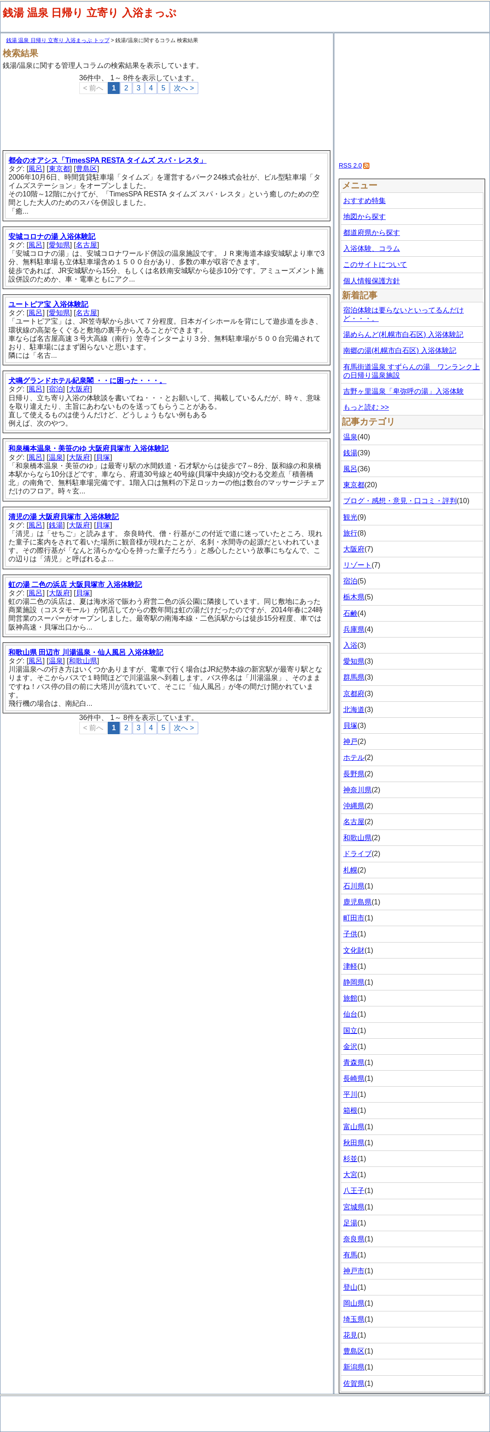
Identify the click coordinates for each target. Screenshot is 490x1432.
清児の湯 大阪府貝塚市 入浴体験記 (63, 516)
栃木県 (354, 597)
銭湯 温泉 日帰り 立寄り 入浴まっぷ (89, 13)
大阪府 (79, 389)
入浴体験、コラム (371, 248)
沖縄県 (354, 806)
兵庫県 (354, 629)
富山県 (354, 1127)
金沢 (350, 1046)
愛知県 (59, 245)
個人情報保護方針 (371, 281)
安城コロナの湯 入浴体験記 (51, 236)
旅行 (350, 533)
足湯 (350, 1223)
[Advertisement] (168, 118)
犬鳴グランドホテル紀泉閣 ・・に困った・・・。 (87, 380)
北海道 (354, 709)
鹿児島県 (357, 902)
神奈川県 (357, 790)
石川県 (354, 886)
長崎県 (354, 1078)
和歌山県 (83, 661)
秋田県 (354, 1142)
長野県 (354, 774)
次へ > (184, 88)
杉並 (350, 1158)
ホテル (354, 757)
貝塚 (103, 457)
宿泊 (56, 389)
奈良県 (354, 1239)
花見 (350, 1335)
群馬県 (354, 677)
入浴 (350, 645)
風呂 (35, 168)
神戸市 (354, 1271)
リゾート (357, 565)
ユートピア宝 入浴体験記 (48, 304)
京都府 (354, 693)
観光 (350, 517)
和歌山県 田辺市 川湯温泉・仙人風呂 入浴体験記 (85, 652)
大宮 (350, 1174)
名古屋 (86, 245)
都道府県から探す (371, 232)
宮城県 (354, 1207)
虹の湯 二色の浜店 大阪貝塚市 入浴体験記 (75, 584)
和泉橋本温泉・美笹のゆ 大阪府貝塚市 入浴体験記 (88, 448)
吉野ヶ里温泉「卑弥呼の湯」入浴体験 (403, 391)
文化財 (354, 950)
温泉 (56, 457)
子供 (350, 934)
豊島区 (86, 168)
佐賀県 (354, 1383)
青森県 (354, 1062)
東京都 (59, 168)
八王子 (354, 1190)
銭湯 (56, 525)
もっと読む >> (366, 407)
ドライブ (357, 853)
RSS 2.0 (350, 165)
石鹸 (350, 613)
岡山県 (354, 1303)
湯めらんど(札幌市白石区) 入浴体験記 (403, 334)
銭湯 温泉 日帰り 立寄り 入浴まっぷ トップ (58, 40)
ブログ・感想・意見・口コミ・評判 (400, 501)
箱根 (350, 1110)
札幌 (350, 870)
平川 (350, 1094)
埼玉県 (354, 1319)
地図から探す (364, 216)
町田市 (354, 918)
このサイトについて (375, 264)
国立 (350, 1030)
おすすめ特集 (364, 200)
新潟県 (354, 1367)
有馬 (350, 1255)
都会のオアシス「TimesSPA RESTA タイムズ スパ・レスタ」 (107, 160)
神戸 (350, 741)
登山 (350, 1287)
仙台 (350, 1014)
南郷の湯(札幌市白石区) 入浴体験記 (399, 350)
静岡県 (354, 982)
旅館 (350, 998)
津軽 (350, 966)
